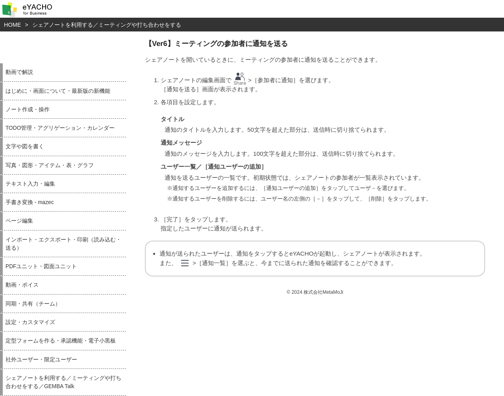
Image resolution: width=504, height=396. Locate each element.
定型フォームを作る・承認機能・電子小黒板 (61, 341)
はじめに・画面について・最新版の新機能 (58, 91)
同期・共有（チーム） (33, 304)
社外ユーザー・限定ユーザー (41, 360)
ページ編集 (19, 221)
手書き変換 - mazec (30, 202)
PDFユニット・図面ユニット (41, 266)
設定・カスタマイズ (30, 322)
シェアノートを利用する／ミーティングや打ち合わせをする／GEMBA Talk (63, 382)
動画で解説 (19, 72)
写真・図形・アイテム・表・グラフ (50, 165)
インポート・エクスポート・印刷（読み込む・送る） (63, 244)
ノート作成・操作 (28, 109)
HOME (12, 25)
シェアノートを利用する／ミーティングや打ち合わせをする (106, 25)
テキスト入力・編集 (30, 184)
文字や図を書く (25, 146)
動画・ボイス (22, 285)
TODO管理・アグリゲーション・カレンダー (60, 128)
